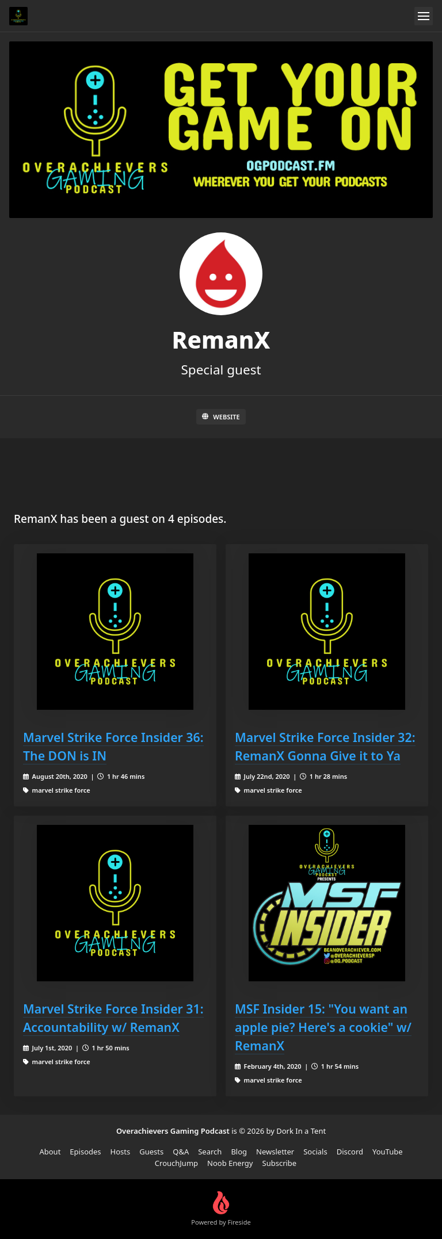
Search (210, 1151)
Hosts (120, 1151)
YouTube (387, 1151)
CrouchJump (176, 1163)
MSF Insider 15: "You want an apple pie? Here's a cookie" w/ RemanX (323, 1027)
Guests (151, 1151)
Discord (350, 1151)
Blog (239, 1151)
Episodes (85, 1151)
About (49, 1151)
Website (220, 416)
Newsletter (275, 1151)
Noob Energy (230, 1163)
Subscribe (279, 1163)
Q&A (181, 1151)
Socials (315, 1151)
